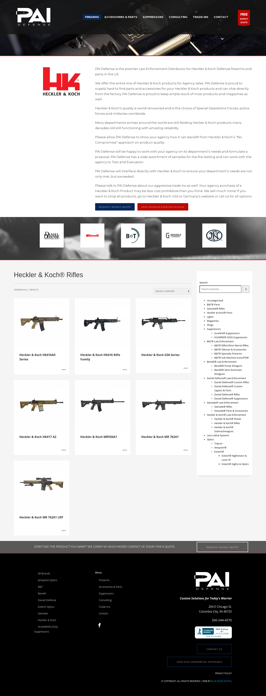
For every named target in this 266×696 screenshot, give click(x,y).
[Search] (246, 289)
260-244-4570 (222, 620)
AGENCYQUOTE (244, 18)
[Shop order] (172, 291)
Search (204, 282)
